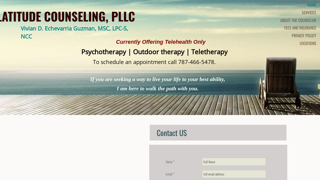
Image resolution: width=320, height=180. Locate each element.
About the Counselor (298, 20)
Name (170, 161)
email (170, 173)
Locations (308, 43)
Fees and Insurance (300, 28)
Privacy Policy (304, 35)
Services (309, 13)
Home (311, 5)
